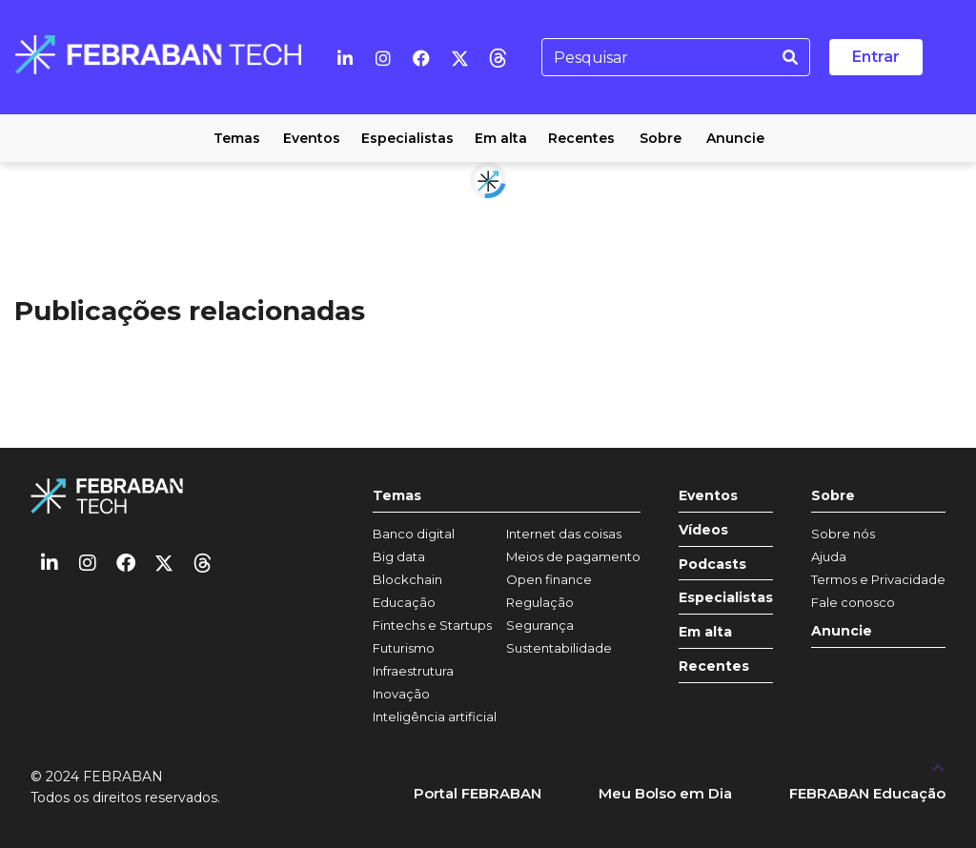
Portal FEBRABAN (477, 793)
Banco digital (414, 533)
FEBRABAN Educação (867, 793)
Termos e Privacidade (878, 579)
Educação (404, 602)
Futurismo (404, 648)
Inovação (401, 693)
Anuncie (841, 631)
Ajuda (828, 556)
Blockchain (407, 579)
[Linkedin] (345, 57)
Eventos (708, 496)
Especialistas (726, 598)
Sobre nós (843, 533)
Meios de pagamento (573, 556)
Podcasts (712, 564)
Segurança (540, 625)
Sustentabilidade (559, 648)
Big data (399, 556)
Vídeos (703, 530)
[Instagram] (383, 57)
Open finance (549, 579)
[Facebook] (421, 57)
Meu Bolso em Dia (665, 793)
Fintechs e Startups (432, 625)
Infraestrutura (413, 670)
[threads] (497, 57)
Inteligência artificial (435, 716)
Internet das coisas (563, 533)
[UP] (938, 767)
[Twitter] (459, 57)
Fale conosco (853, 602)
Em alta (705, 632)
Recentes (714, 666)
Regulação (540, 602)
